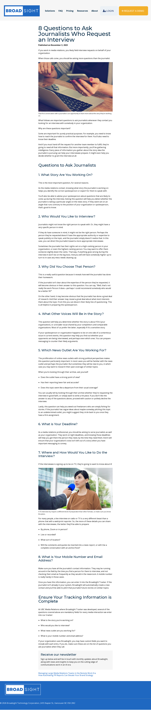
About (94, 10)
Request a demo (134, 10)
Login (110, 10)
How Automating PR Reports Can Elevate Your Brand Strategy (65, 676)
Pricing (69, 10)
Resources (82, 10)
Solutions (50, 10)
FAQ (60, 10)
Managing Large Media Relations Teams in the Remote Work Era (67, 674)
